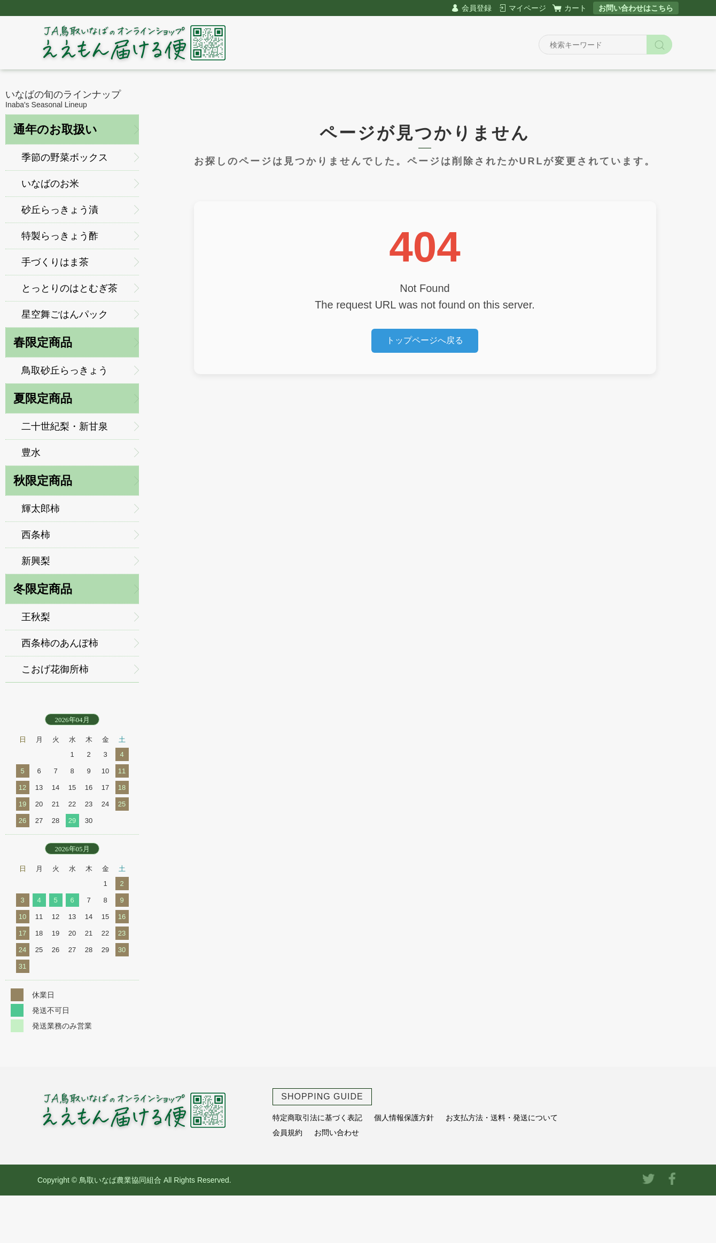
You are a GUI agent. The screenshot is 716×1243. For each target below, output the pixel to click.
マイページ (527, 8)
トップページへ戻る (424, 340)
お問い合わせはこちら (635, 8)
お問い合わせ (336, 1132)
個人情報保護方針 (404, 1117)
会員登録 (477, 8)
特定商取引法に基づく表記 (317, 1117)
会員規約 (287, 1132)
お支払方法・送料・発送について (502, 1117)
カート (575, 8)
